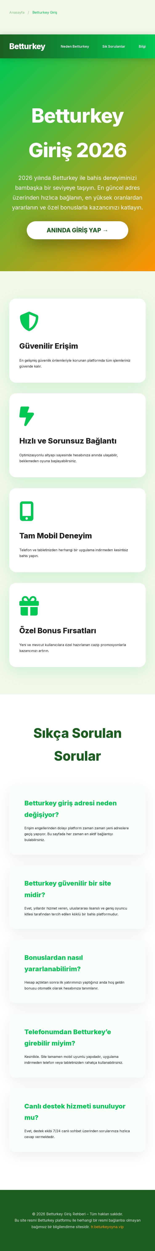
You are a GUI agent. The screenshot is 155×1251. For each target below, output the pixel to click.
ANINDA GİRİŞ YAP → (77, 230)
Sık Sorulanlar (113, 46)
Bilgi (142, 46)
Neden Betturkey (75, 46)
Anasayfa (16, 12)
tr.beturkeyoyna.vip (107, 1227)
